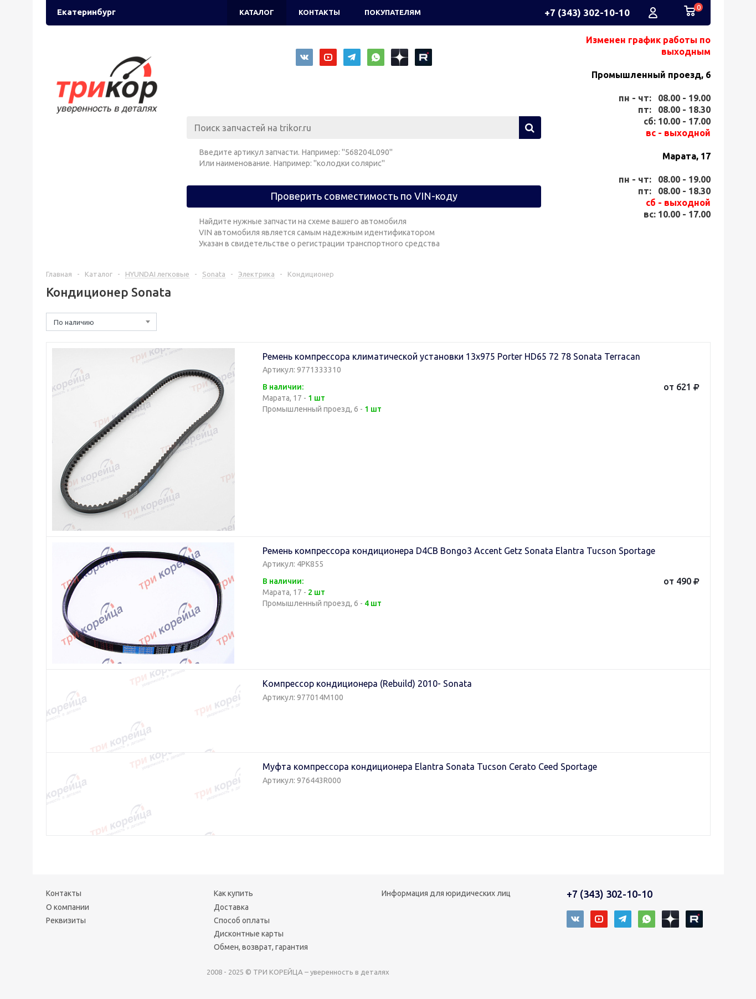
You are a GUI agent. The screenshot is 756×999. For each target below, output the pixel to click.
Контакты (63, 893)
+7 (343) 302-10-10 (587, 12)
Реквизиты (66, 920)
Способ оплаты (242, 920)
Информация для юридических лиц (446, 893)
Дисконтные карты (249, 933)
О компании (67, 907)
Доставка (231, 907)
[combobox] (101, 322)
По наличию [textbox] (74, 322)
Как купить (233, 893)
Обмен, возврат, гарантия (261, 947)
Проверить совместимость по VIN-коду (363, 195)
